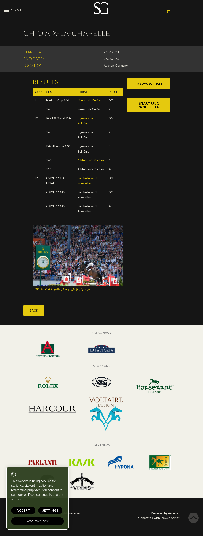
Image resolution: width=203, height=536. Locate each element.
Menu (13, 10)
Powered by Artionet (165, 513)
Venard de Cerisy (89, 100)
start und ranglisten (149, 105)
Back (33, 310)
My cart (168, 11)
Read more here (37, 521)
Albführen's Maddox (91, 160)
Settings (49, 510)
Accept (23, 510)
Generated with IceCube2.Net (159, 518)
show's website (149, 84)
